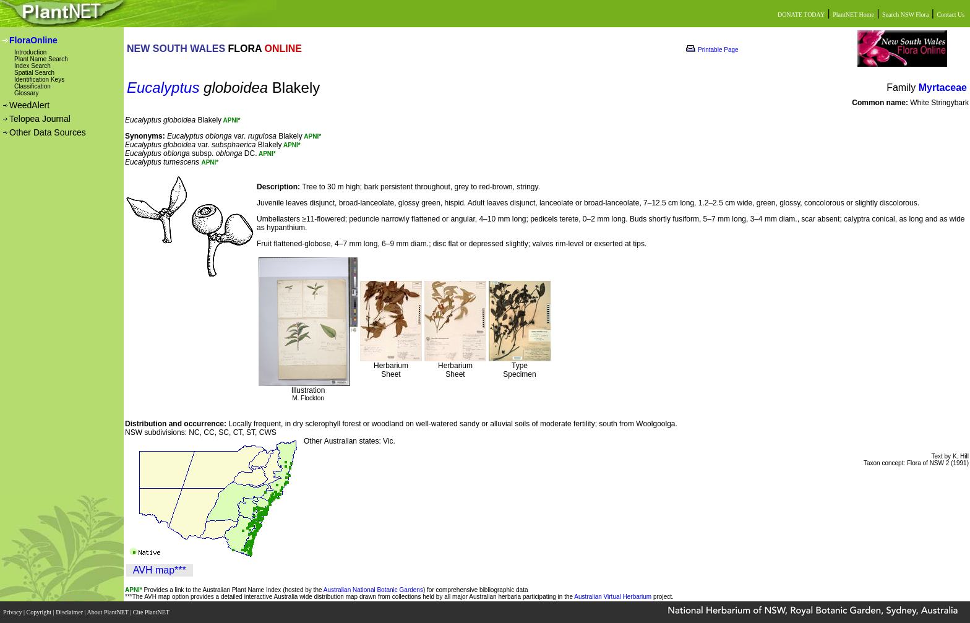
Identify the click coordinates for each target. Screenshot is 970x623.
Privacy (13, 612)
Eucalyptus (163, 87)
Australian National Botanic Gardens (373, 589)
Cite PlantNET (152, 612)
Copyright (40, 612)
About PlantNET (108, 612)
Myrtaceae (943, 87)
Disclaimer (70, 612)
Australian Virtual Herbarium (612, 596)
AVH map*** (159, 570)
